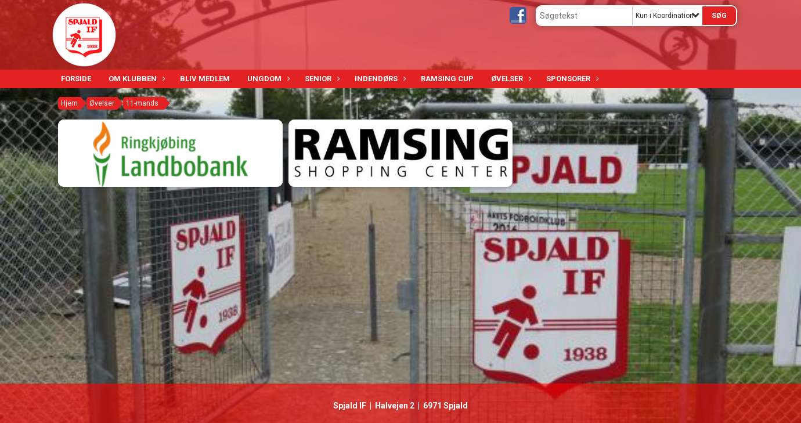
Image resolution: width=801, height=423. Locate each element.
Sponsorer (571, 78)
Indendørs (379, 78)
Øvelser (510, 78)
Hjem (69, 103)
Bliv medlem (205, 78)
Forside (76, 78)
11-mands (142, 103)
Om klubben (136, 78)
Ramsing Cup (447, 78)
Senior (321, 78)
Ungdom (267, 78)
